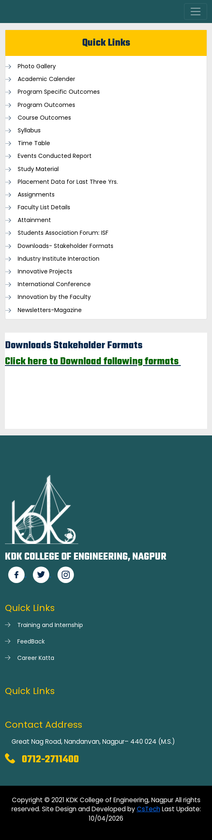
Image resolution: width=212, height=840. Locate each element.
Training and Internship (50, 625)
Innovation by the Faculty (54, 297)
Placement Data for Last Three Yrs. (68, 182)
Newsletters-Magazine (50, 310)
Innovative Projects (45, 271)
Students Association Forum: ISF (63, 233)
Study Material (38, 169)
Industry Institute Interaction (58, 259)
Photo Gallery (37, 66)
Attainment (34, 220)
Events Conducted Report (55, 156)
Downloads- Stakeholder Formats (65, 246)
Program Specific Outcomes (59, 92)
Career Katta (35, 658)
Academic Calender (46, 79)
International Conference (54, 284)
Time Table (34, 143)
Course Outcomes (44, 118)
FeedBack (31, 641)
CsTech (148, 809)
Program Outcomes (46, 105)
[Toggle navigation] (195, 11)
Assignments (36, 195)
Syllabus (29, 130)
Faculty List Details (44, 207)
